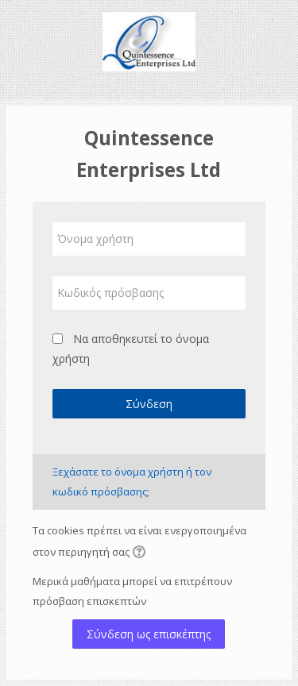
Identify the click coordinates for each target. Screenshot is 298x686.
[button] (141, 553)
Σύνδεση (149, 403)
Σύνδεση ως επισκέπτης (149, 634)
